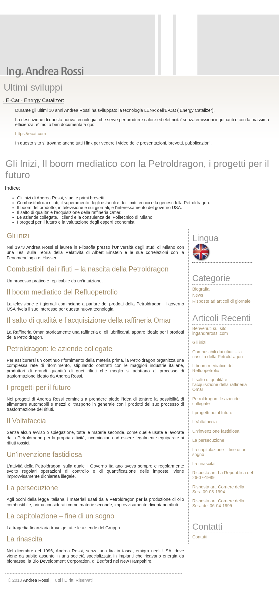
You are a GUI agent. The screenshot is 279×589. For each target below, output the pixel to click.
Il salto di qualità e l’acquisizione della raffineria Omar (89, 320)
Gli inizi (18, 236)
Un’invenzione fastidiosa (44, 454)
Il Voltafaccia (26, 421)
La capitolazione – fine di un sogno (60, 516)
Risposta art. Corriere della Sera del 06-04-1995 (218, 503)
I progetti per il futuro (39, 387)
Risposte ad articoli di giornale (221, 301)
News (197, 295)
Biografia (201, 289)
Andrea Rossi (36, 580)
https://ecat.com (30, 133)
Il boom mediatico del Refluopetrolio (62, 292)
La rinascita (24, 539)
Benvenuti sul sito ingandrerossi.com (210, 331)
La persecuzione (32, 488)
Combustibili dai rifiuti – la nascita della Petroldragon (88, 269)
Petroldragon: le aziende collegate (59, 349)
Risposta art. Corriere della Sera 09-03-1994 (218, 489)
